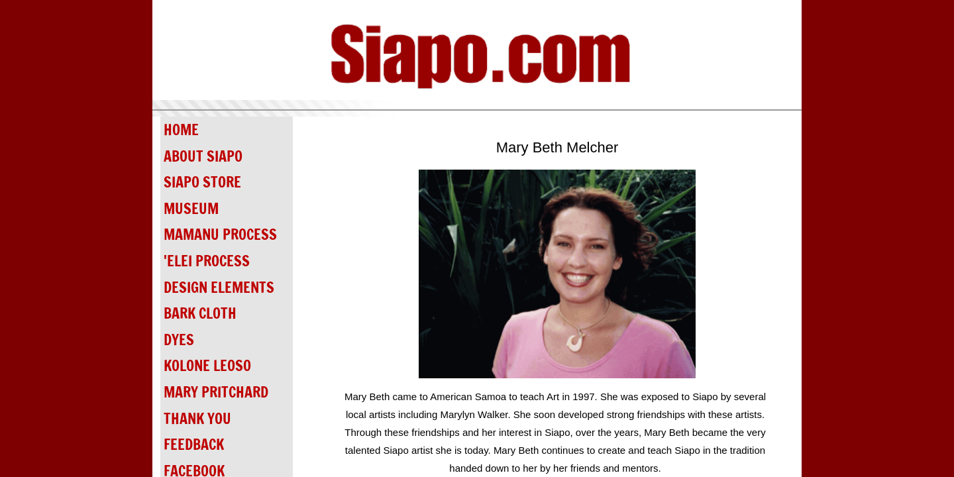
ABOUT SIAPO (203, 156)
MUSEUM (191, 208)
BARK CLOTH (200, 313)
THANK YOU (197, 418)
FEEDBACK (194, 444)
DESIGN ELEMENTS (219, 287)
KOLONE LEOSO (207, 365)
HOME (181, 129)
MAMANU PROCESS (220, 234)
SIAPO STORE (202, 182)
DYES (179, 339)
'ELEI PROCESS (207, 260)
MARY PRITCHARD (216, 392)
